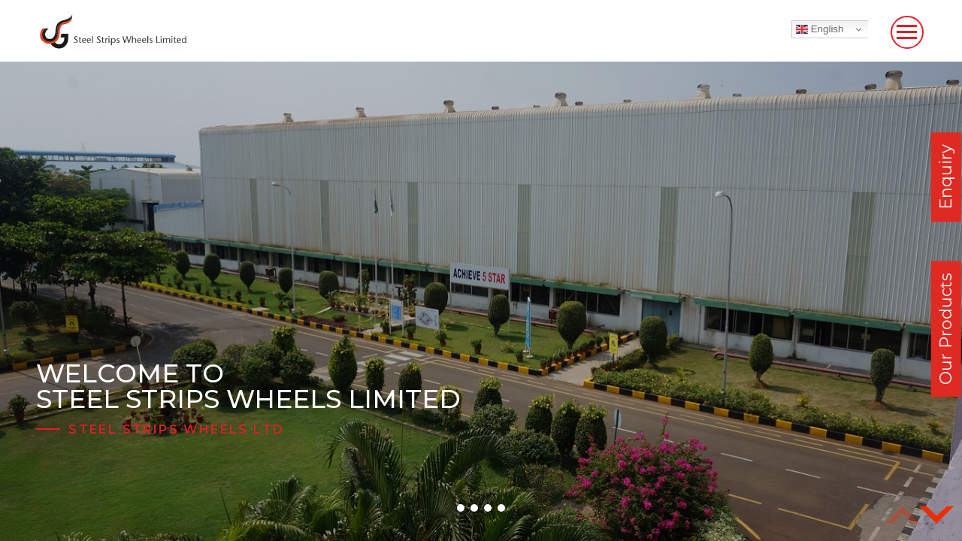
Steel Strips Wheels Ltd (176, 429)
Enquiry (946, 177)
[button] (460, 508)
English (819, 29)
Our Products (946, 329)
